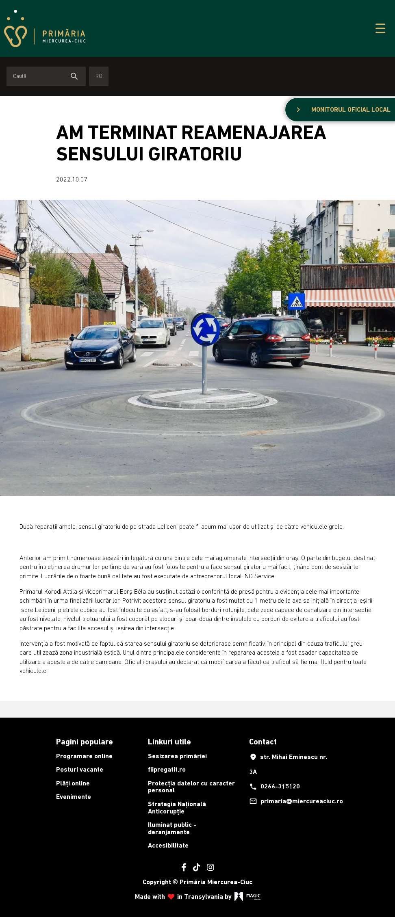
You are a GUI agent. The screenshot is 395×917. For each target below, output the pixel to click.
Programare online (84, 756)
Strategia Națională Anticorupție (177, 807)
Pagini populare (84, 741)
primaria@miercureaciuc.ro (292, 801)
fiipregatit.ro (167, 769)
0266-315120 (274, 787)
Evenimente (73, 796)
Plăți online (73, 783)
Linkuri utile (169, 741)
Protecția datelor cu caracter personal (191, 786)
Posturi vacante (79, 769)
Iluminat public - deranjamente (172, 828)
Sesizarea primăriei (177, 756)
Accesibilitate (168, 845)
